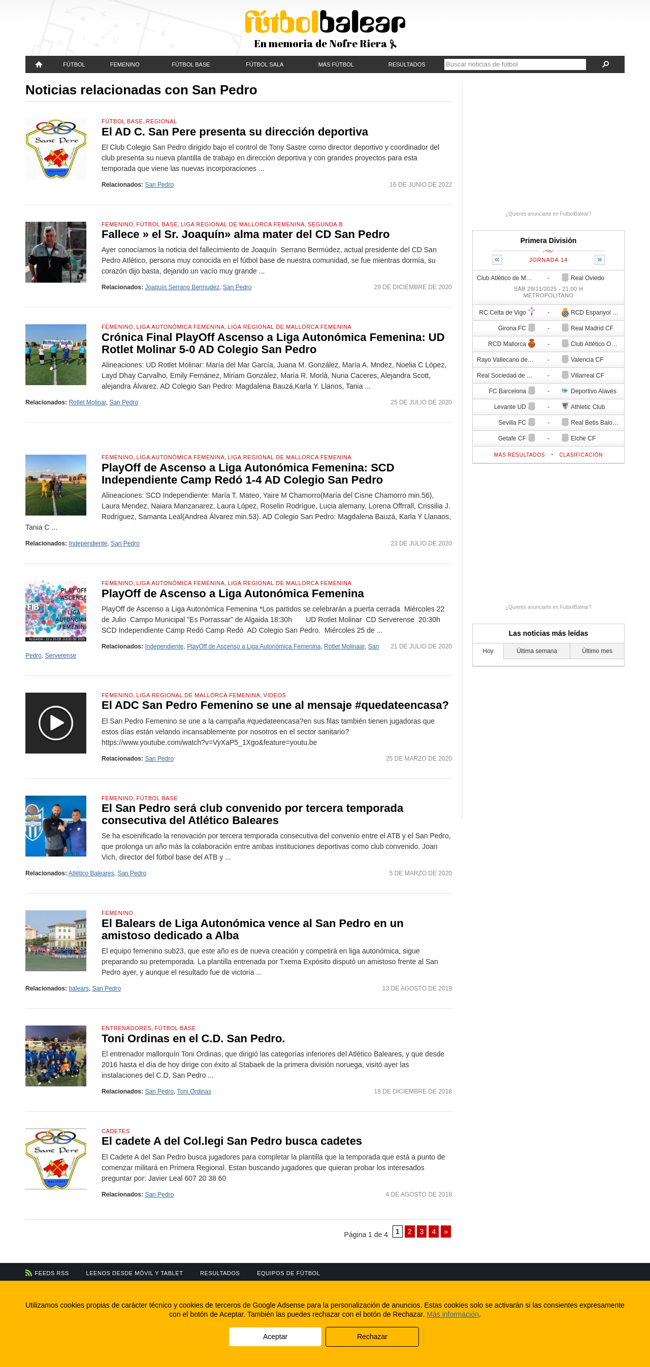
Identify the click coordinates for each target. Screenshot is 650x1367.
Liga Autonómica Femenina (181, 327)
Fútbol (74, 64)
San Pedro (159, 184)
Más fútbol (336, 64)
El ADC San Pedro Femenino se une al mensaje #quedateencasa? (275, 705)
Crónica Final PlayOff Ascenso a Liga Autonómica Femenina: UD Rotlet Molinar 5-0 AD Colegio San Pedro (273, 343)
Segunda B (325, 224)
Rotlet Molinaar (344, 646)
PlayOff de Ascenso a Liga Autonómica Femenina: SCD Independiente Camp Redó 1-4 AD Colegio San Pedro (248, 473)
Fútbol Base (191, 64)
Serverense (60, 655)
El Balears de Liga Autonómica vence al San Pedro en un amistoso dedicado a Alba (253, 929)
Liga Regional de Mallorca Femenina (243, 224)
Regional (161, 121)
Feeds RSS (52, 1273)
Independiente (88, 543)
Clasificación (581, 455)
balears (78, 988)
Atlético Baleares (91, 873)
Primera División (549, 240)
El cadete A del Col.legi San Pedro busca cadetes (232, 1141)
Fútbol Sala (264, 64)
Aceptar (275, 1336)
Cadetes (116, 1131)
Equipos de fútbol (288, 1273)
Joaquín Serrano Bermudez (182, 287)
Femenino (125, 64)
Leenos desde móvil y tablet (134, 1273)
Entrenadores (126, 1028)
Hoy (488, 651)
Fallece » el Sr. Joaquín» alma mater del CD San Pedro (245, 234)
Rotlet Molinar (87, 402)
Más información (453, 1314)
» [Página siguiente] (446, 1231)
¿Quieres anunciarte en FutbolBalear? (548, 214)
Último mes (597, 651)
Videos (275, 695)
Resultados (407, 64)
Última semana (536, 651)
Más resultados (519, 455)
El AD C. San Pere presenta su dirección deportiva (235, 131)
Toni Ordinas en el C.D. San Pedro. (193, 1038)
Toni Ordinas (194, 1091)
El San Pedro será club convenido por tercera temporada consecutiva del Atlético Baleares (252, 814)
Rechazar (372, 1336)
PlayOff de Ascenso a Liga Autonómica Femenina (233, 593)
